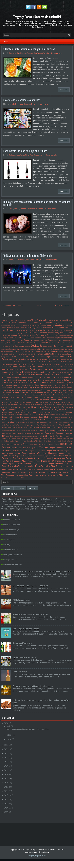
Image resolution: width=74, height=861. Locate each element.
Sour (20, 441)
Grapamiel (46, 380)
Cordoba (53, 349)
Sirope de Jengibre (49, 439)
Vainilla (30, 469)
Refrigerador (22, 433)
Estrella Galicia (67, 369)
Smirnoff (70, 439)
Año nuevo (10, 325)
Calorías (27, 104)
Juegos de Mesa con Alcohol (18, 392)
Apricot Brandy (40, 325)
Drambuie (57, 364)
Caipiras (50, 335)
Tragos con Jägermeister (36, 456)
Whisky (46, 53)
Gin (18, 53)
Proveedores (25, 431)
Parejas (8, 425)
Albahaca (56, 320)
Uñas (10, 470)
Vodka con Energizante (12, 524)
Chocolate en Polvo (55, 343)
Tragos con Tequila (25, 458)
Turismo (4, 469)
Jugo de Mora (34, 392)
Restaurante (61, 433)
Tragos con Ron (9, 458)
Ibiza (14, 388)
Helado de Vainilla (27, 382)
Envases (21, 369)
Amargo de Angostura (59, 323)
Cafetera (43, 335)
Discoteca (30, 260)
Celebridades (67, 338)
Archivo (32, 488)
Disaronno (17, 364)
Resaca (48, 433)
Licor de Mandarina (18, 402)
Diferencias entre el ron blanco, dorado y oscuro (33, 686)
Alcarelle (63, 320)
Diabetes (45, 362)
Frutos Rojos (6, 377)
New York (70, 420)
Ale (8, 323)
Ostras (60, 422)
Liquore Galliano (7, 410)
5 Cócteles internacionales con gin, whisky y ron (29, 48)
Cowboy (6, 545)
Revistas (69, 433)
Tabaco (70, 441)
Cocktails (12, 53)
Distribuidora (32, 364)
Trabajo (36, 448)
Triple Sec (55, 466)
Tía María (49, 444)
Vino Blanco (68, 472)
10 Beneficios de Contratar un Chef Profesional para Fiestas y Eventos (42, 571)
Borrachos (29, 333)
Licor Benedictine (60, 395)
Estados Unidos (49, 369)
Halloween (68, 380)
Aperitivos (18, 325)
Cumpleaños (5, 357)
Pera (35, 425)
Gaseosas (38, 377)
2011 (6, 803)
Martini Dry (27, 414)
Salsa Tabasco (21, 436)
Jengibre (48, 390)
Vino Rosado (20, 475)
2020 (6, 766)
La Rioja (26, 155)
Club (16, 260)
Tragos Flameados (40, 464)
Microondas (33, 417)
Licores (34, 407)
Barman (60, 327)
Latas (10, 395)
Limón (61, 407)
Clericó (4, 346)
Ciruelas (65, 343)
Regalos (30, 433)
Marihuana (69, 412)
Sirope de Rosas (61, 439)
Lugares (23, 410)
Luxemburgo (30, 410)
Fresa (45, 375)
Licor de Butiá (37, 397)
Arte (64, 325)
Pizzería (20, 427)
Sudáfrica (34, 441)
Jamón (38, 390)
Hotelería (64, 385)
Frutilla (70, 375)
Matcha (46, 415)
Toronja (31, 448)
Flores (14, 375)
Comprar (26, 349)
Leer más (63, 89)
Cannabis (30, 338)
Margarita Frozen (10, 535)
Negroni (63, 420)
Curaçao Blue (22, 356)
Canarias (17, 338)
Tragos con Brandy (54, 451)
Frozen (58, 375)
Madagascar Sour (10, 560)
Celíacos (3, 340)
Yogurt (3, 478)
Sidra (40, 439)
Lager (71, 392)
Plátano (32, 427)
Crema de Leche (59, 351)
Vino (41, 155)
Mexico (4, 417)
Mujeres (24, 420)
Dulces (8, 367)
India (25, 388)
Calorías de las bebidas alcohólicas (21, 99)
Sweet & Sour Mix (62, 441)
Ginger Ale (5, 380)
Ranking (52, 430)
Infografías (31, 387)
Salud (37, 260)
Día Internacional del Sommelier (29, 362)
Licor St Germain (15, 407)
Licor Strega (26, 407)
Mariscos (4, 415)
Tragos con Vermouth (43, 458)
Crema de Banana (7, 352)
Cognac (57, 346)
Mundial (30, 420)
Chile (20, 343)
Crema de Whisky (31, 354)
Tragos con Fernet (65, 453)
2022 (6, 757)
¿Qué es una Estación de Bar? (25, 657)
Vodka (43, 475)
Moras (12, 420)
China (31, 343)
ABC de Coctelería (38, 320)
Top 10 (25, 448)
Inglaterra (47, 388)
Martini (19, 414)
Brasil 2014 (68, 333)
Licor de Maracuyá (45, 402)
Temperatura (18, 444)
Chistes (36, 343)
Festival (53, 372)
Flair (9, 375)
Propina (18, 431)
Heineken (17, 382)
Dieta (33, 104)
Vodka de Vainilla (52, 475)
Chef (59, 340)
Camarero (69, 335)
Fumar (26, 377)
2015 (7, 320)
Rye (11, 436)
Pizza (15, 427)
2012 (6, 799)
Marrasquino (12, 415)
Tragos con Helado (21, 456)
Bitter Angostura (49, 330)
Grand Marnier (31, 380)
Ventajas (69, 469)
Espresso (40, 369)
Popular (7, 488)
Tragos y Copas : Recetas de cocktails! (37, 16)
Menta (70, 414)
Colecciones (4, 349)
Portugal (64, 427)
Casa (39, 338)
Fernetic (47, 372)
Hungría (10, 388)
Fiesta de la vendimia (65, 372)
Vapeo (47, 470)
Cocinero (27, 346)
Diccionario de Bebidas (58, 362)
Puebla (31, 431)
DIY (38, 364)
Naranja (43, 419)
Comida (20, 349)
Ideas (18, 388)
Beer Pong (19, 330)
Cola (71, 346)
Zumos (21, 478)
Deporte (20, 359)
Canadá (11, 338)
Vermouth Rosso (27, 472)
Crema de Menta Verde (18, 354)
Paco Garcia (34, 155)
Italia (16, 390)
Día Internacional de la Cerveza (58, 359)
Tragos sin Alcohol (26, 466)
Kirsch (56, 392)
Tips (41, 260)
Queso (47, 431)
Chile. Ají (26, 343)
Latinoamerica (17, 395)
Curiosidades (34, 356)
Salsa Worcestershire (34, 436)
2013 (6, 795)
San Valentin (67, 436)
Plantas (26, 427)
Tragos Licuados (55, 464)
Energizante (6, 369)
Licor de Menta (12, 404)
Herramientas (38, 382)
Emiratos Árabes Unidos (53, 367)
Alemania (12, 323)
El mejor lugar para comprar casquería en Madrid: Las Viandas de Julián (36, 203)
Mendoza (64, 415)
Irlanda (11, 390)
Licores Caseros (45, 407)
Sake (15, 436)
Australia (70, 325)
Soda (3, 441)
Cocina (16, 209)
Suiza (46, 441)
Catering (55, 338)
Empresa (64, 367)
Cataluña (49, 338)
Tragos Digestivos (8, 464)
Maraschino (36, 412)
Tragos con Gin (7, 455)
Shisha (26, 439)
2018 (19, 320)
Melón (58, 415)
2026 (6, 723)
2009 (6, 812)
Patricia (14, 425)
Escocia (26, 369)
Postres (70, 427)
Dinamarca (5, 364)
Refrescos (14, 433)
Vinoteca (36, 475)
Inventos (4, 390)
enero (9, 739)
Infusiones (40, 388)
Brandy (56, 332)
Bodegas (12, 155)
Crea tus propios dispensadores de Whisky (30, 586)
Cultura (70, 354)
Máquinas (19, 412)
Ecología (27, 367)
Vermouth (5, 472)
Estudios (4, 372)
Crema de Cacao (20, 351)
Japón (43, 390)
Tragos (40, 53)
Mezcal (17, 417)
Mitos (50, 417)
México (11, 417)
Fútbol (31, 378)
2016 (11, 320)
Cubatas (64, 354)
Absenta (50, 320)
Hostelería (57, 385)
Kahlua (46, 392)
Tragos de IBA (47, 460)
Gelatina (58, 378)
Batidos (3, 330)
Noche (3, 422)
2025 (6, 745)
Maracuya (27, 412)
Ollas (49, 422)
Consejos (21, 260)
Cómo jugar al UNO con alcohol (26, 629)
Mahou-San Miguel (53, 410)
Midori (40, 417)
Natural (50, 420)
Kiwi (60, 392)
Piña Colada (63, 425)
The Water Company (37, 444)
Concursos (33, 349)
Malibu (62, 410)
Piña (56, 425)
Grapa (40, 380)
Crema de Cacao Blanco (35, 352)
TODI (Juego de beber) (22, 600)
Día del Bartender (40, 359)
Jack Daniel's (23, 390)
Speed (24, 441)
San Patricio (57, 436)
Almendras (28, 323)
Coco (45, 346)
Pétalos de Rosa (49, 425)
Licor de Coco (14, 400)
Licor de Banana (26, 397)
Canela (23, 337)
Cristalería (53, 354)
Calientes (57, 335)
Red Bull (70, 431)
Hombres (50, 385)
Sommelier (10, 441)
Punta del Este (39, 431)
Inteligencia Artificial (66, 388)
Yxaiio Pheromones (12, 478)
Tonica (19, 448)
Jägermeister (32, 390)
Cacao (26, 335)
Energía (70, 367)
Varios (54, 469)
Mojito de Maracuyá (11, 530)
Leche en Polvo (48, 395)
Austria (3, 328)
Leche (25, 395)
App (28, 325)
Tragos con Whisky (19, 461)
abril (8, 726)
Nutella (38, 422)
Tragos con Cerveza (29, 453)
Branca (50, 333)
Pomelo (50, 427)
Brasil (62, 333)
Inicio (6, 41)
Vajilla (36, 470)
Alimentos (20, 322)
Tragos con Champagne (48, 453)
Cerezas (13, 340)
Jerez (54, 390)
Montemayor (5, 420)
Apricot (32, 325)
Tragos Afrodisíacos (57, 448)
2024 (27, 320)
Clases (71, 343)
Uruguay (15, 469)
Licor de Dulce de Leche (27, 400)
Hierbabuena (10, 385)
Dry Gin (64, 364)
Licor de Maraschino (59, 402)
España (19, 155)
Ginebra (23, 53)
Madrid (40, 209)
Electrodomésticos (37, 367)
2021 (6, 762)
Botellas (36, 333)
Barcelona (47, 327)
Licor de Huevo (68, 400)
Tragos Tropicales (42, 466)
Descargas (27, 359)
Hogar (45, 385)
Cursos (42, 357)
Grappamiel (59, 380)
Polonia (44, 427)
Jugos (41, 392)
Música (36, 420)
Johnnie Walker (61, 390)
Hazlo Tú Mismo (7, 382)
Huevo (70, 385)
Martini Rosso (37, 414)
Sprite (29, 441)
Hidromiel (56, 382)
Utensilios (23, 469)
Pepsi (31, 425)
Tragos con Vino (59, 458)
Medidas (52, 415)
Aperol (25, 325)
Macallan (38, 410)
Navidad (57, 419)
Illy (22, 388)
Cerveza (28, 340)
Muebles (17, 420)
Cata (43, 338)
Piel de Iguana (9, 540)
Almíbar (35, 323)
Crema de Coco (48, 352)
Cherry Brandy (67, 340)
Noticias (10, 422)
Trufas (66, 466)
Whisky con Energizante (12, 555)
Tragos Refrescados (9, 466)
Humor (3, 387)
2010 (6, 808)
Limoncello (69, 407)
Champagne (52, 340)
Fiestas (4, 375)
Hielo (67, 382)
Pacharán (66, 422)
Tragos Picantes (67, 464)
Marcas (44, 412)
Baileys (33, 327)
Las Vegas (4, 395)
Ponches (57, 427)
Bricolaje (4, 335)
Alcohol (13, 104)
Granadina (21, 380)
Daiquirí (48, 356)
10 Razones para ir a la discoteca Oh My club (27, 255)
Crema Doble (43, 354)
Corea (58, 349)
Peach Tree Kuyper (23, 425)
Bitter (40, 330)
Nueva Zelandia (20, 422)
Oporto (54, 422)
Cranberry (69, 349)
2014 (3, 320)
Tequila (26, 444)
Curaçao (13, 357)
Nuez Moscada (30, 422)
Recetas (30, 53)
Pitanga (4, 427)
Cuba (59, 354)
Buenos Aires (13, 335)
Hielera (62, 382)
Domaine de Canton (46, 364)
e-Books (20, 367)
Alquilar (41, 323)
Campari (4, 337)
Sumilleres (51, 441)
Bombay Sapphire (19, 333)
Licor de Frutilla (56, 400)
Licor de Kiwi (6, 402)
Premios (4, 431)
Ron (35, 53)
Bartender (69, 327)
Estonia (59, 369)
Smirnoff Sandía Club (11, 519)
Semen (14, 439)
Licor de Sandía (36, 405)
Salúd (50, 436)
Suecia (41, 441)
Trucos (61, 466)
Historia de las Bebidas (32, 384)
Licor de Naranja (25, 405)
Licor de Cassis (60, 397)
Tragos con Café (14, 453)
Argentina (58, 325)
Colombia (12, 349)
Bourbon (43, 332)
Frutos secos (15, 378)
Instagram (54, 388)
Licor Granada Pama (62, 405)
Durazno (13, 367)
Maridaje (60, 412)
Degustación (13, 359)
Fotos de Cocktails (26, 374)
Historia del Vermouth (22, 643)
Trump (71, 466)
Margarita (51, 412)
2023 (23, 320)
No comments (56, 53)
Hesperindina (48, 382)
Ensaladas (14, 369)
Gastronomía (32, 209)
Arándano (50, 325)
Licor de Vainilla (48, 405)
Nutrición (44, 422)
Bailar (11, 260)
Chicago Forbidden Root (9, 343)
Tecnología (8, 444)
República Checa (39, 433)
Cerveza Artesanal (40, 340)
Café (37, 335)
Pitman (9, 427)
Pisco (70, 425)
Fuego (22, 378)
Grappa (52, 380)
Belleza (25, 330)
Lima (55, 407)
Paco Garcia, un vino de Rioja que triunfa (25, 150)
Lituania (17, 410)
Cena (9, 340)
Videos (54, 472)
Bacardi (10, 327)
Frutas (63, 375)
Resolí (53, 433)
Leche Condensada (35, 395)
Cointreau (65, 346)
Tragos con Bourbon (37, 451)
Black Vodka (61, 330)
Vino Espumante (8, 475)
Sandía (9, 439)
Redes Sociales (6, 433)
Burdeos (21, 335)
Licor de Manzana (31, 402)
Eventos (26, 371)
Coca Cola (14, 346)
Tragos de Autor (34, 461)
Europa (18, 372)
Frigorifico (51, 375)
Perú (38, 425)
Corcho (48, 349)
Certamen (20, 340)
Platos (38, 427)
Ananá (4, 325)
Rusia (8, 436)
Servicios (20, 439)
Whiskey (62, 475)
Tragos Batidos (19, 450)
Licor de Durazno (42, 400)
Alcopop (3, 323)
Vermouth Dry (14, 472)
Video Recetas (44, 472)
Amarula (70, 323)
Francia (39, 375)
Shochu (31, 439)
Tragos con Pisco (66, 456)
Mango (4, 412)
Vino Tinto (28, 475)
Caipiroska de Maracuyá (12, 565)
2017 (15, 320)
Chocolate (43, 343)
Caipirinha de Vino (10, 550)
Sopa (16, 441)
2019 (6, 770)
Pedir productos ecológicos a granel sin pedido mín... (27, 729)
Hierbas (17, 385)
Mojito (70, 417)
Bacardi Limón (19, 328)
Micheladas (24, 417)
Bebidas (20, 104)
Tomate (14, 448)
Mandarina (69, 410)
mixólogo (64, 417)
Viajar (36, 472)
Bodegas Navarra (7, 333)
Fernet (41, 372)
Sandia (3, 439)
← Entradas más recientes (12, 305)
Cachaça (32, 335)
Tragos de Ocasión (64, 460)
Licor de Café (48, 397)
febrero (10, 735)
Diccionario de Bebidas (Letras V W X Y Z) (30, 614)
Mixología (57, 417)
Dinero (11, 364)
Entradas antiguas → (63, 305)
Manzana (11, 412)
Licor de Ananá (14, 397)
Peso (42, 425)
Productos (11, 430)
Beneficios (33, 330)
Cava (60, 338)
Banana (39, 327)
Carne (11, 209)
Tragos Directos (25, 463)
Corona (63, 349)
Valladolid (41, 470)
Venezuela (62, 470)
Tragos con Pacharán (51, 456)
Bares (54, 327)
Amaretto (48, 322)
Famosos (34, 372)
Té (2, 444)
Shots (36, 439)
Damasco (55, 357)
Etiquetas (12, 372)
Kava (51, 392)
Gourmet (13, 380)
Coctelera (51, 346)
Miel (46, 417)
